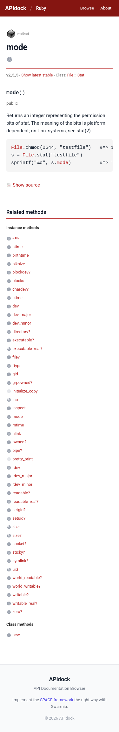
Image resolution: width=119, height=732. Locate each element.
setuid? (18, 518)
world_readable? (27, 577)
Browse (87, 8)
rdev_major (22, 475)
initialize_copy (24, 391)
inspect (19, 408)
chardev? (20, 289)
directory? (21, 331)
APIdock (15, 8)
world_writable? (26, 586)
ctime (17, 297)
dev (15, 306)
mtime (18, 425)
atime (17, 246)
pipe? (17, 450)
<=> (15, 238)
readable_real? (25, 501)
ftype (17, 365)
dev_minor (21, 323)
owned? (19, 441)
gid (15, 374)
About (105, 8)
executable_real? (27, 348)
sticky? (18, 552)
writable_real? (24, 603)
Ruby (41, 8)
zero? (17, 611)
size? (17, 535)
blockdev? (21, 272)
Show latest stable (37, 75)
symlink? (20, 560)
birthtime (20, 255)
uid (15, 569)
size (16, 526)
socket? (19, 543)
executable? (23, 340)
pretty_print (22, 459)
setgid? (18, 509)
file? (16, 357)
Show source (26, 185)
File (70, 75)
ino (15, 399)
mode (62, 163)
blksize (18, 263)
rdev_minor (22, 484)
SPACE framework (56, 699)
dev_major (21, 314)
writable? (20, 594)
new (16, 634)
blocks (18, 280)
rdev (16, 467)
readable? (21, 493)
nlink (16, 433)
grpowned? (22, 382)
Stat (80, 75)
